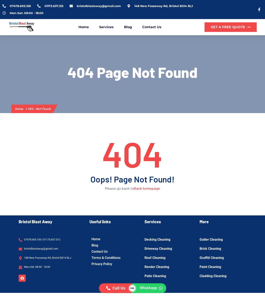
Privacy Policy (102, 264)
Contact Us (151, 27)
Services (106, 27)
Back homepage (147, 188)
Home (83, 27)
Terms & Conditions (106, 258)
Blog (128, 27)
